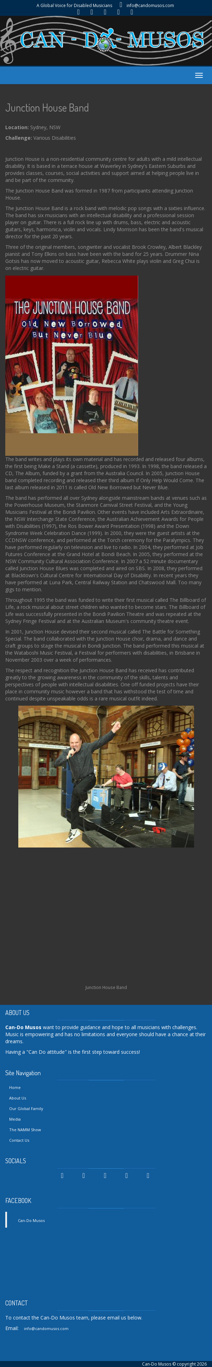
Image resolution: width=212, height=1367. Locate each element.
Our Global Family (26, 1108)
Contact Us (19, 1140)
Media (15, 1119)
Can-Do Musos (31, 1220)
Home (15, 1087)
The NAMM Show (25, 1129)
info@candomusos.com (150, 5)
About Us (17, 1098)
